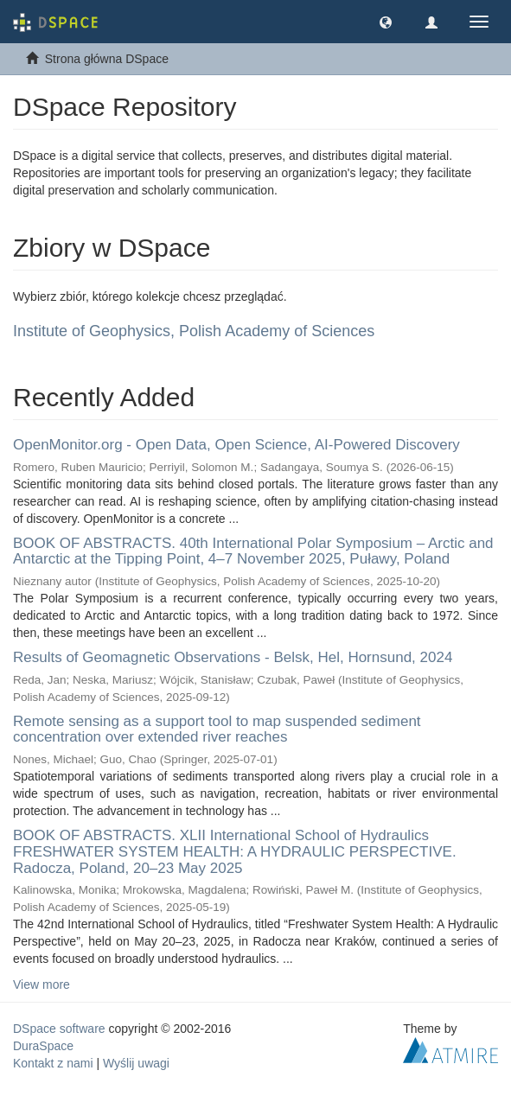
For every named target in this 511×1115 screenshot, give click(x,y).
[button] (385, 21)
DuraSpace (43, 1046)
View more (41, 984)
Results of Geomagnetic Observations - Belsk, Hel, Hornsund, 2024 (232, 657)
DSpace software (59, 1028)
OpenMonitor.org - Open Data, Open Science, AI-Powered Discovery (236, 444)
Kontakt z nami (53, 1063)
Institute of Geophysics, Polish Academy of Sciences (193, 331)
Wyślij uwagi (136, 1063)
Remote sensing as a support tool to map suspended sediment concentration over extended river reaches (217, 729)
